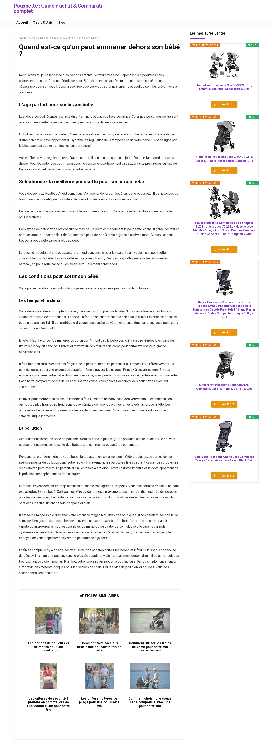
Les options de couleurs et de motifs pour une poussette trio (48, 647)
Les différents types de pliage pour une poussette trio (99, 703)
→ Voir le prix (226, 104)
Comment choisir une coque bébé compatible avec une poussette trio (150, 703)
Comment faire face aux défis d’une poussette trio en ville (99, 647)
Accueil (22, 23)
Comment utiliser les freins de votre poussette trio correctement (150, 647)
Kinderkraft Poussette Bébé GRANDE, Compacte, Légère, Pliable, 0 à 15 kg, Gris (224, 386)
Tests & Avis (43, 23)
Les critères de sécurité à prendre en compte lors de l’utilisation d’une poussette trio (48, 705)
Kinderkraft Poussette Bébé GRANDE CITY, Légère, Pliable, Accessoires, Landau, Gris (224, 158)
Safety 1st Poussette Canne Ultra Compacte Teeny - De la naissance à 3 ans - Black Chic (224, 458)
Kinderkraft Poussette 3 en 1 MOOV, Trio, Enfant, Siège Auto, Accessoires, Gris (224, 87)
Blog (61, 23)
